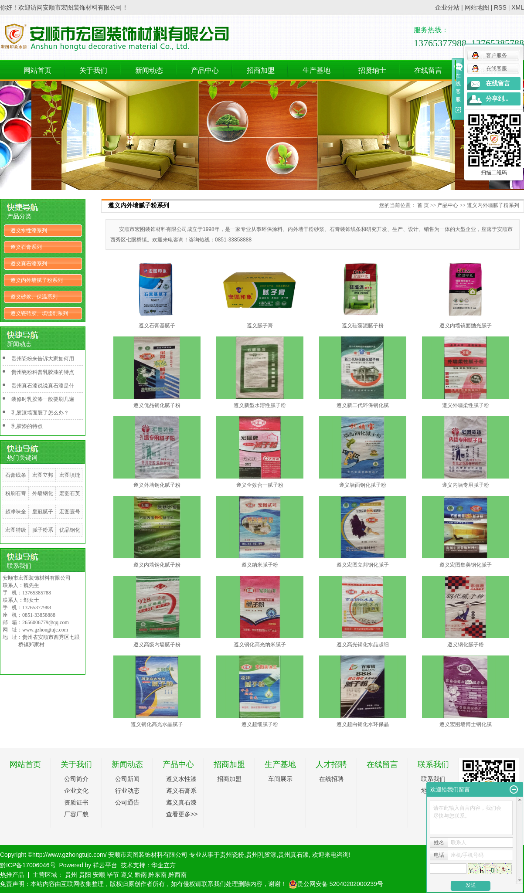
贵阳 (85, 874)
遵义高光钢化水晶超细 (363, 645)
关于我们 (93, 70)
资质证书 (76, 802)
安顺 (99, 874)
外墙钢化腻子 (42, 499)
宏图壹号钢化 (69, 518)
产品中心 (205, 70)
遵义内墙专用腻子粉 (465, 485)
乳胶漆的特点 (27, 426)
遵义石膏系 (181, 790)
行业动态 (127, 790)
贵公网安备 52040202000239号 (336, 883)
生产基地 (316, 70)
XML (517, 7)
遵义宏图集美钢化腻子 (465, 565)
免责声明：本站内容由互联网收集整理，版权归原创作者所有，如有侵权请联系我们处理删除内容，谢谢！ (143, 883)
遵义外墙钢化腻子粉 (156, 485)
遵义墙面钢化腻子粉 (362, 485)
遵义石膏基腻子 (157, 326)
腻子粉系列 (42, 536)
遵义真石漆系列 (28, 264)
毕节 (113, 874)
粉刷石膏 (15, 493)
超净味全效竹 (15, 518)
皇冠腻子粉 (42, 518)
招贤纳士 (372, 70)
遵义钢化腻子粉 (465, 645)
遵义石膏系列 (26, 247)
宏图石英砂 (69, 499)
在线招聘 (331, 778)
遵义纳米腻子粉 (260, 565)
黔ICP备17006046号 (28, 865)
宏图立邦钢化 (42, 481)
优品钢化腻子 (69, 536)
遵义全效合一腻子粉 (259, 485)
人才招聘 (331, 764)
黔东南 (157, 874)
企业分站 (447, 7)
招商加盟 (261, 70)
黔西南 (177, 874)
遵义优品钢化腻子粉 (156, 405)
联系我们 (484, 70)
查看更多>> (181, 814)
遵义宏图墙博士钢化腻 (465, 724)
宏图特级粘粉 (15, 536)
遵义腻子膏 (260, 326)
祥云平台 (105, 865)
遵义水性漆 (181, 778)
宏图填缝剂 (69, 481)
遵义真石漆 (181, 802)
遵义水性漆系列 (28, 230)
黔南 (141, 874)
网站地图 (477, 7)
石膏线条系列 (15, 481)
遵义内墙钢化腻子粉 (156, 565)
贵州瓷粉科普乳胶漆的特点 (42, 372)
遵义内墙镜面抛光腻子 (465, 326)
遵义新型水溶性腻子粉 (260, 405)
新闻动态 (149, 70)
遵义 (127, 874)
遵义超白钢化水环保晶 (363, 724)
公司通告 (127, 802)
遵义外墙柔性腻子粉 (465, 405)
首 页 (423, 205)
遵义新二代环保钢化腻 (363, 405)
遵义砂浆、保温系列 (34, 297)
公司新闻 (127, 778)
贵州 (71, 874)
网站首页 (37, 70)
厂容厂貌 (76, 814)
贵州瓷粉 (232, 854)
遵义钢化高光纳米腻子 (260, 645)
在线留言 (428, 70)
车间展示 (280, 778)
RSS (500, 7)
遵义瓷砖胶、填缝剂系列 (39, 313)
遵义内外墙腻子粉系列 (36, 280)
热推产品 (12, 874)
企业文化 (76, 790)
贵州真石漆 (293, 854)
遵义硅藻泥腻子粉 (363, 326)
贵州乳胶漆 (261, 854)
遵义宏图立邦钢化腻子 (363, 565)
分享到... (497, 98)
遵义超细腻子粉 (260, 724)
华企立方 (163, 865)
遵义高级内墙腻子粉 (156, 645)
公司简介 (76, 778)
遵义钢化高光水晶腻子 (157, 724)
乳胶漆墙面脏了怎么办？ (40, 413)
